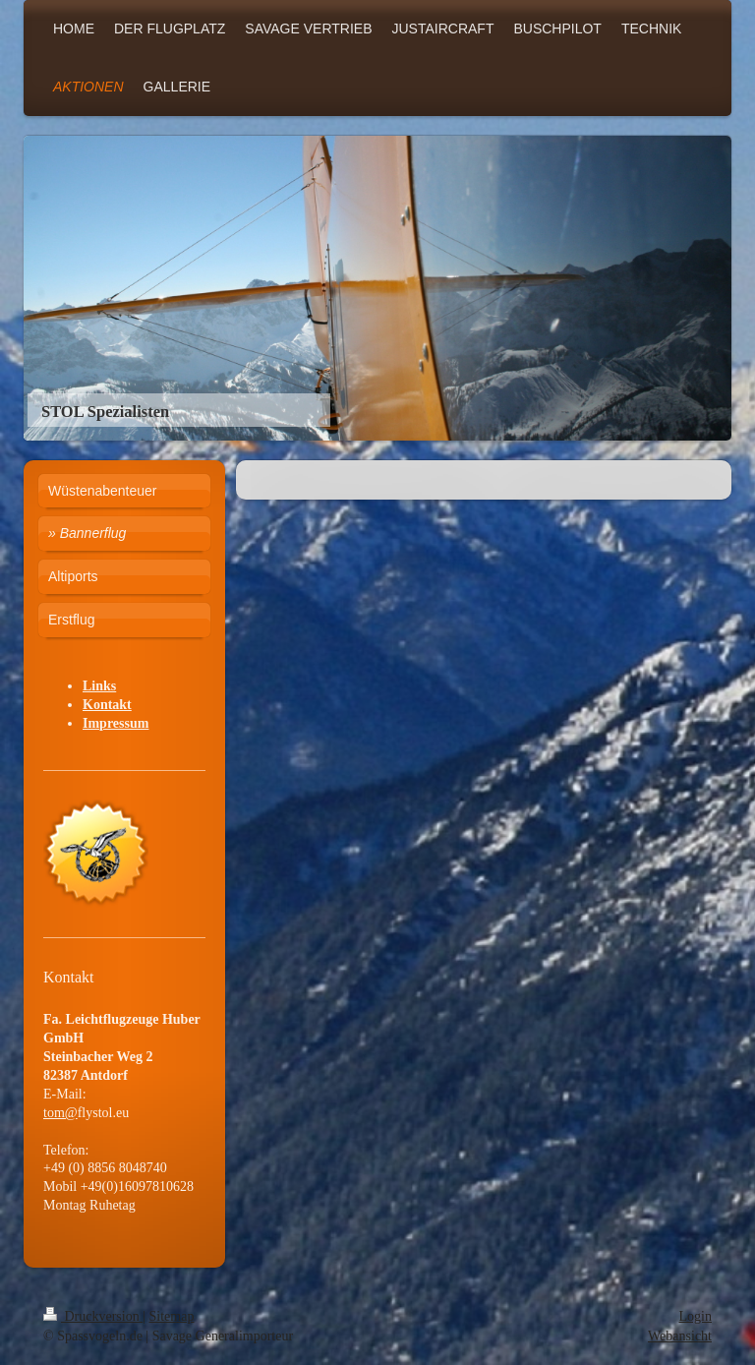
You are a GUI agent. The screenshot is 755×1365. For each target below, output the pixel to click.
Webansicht (680, 1336)
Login (695, 1316)
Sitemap (172, 1316)
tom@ (60, 1112)
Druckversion (93, 1316)
